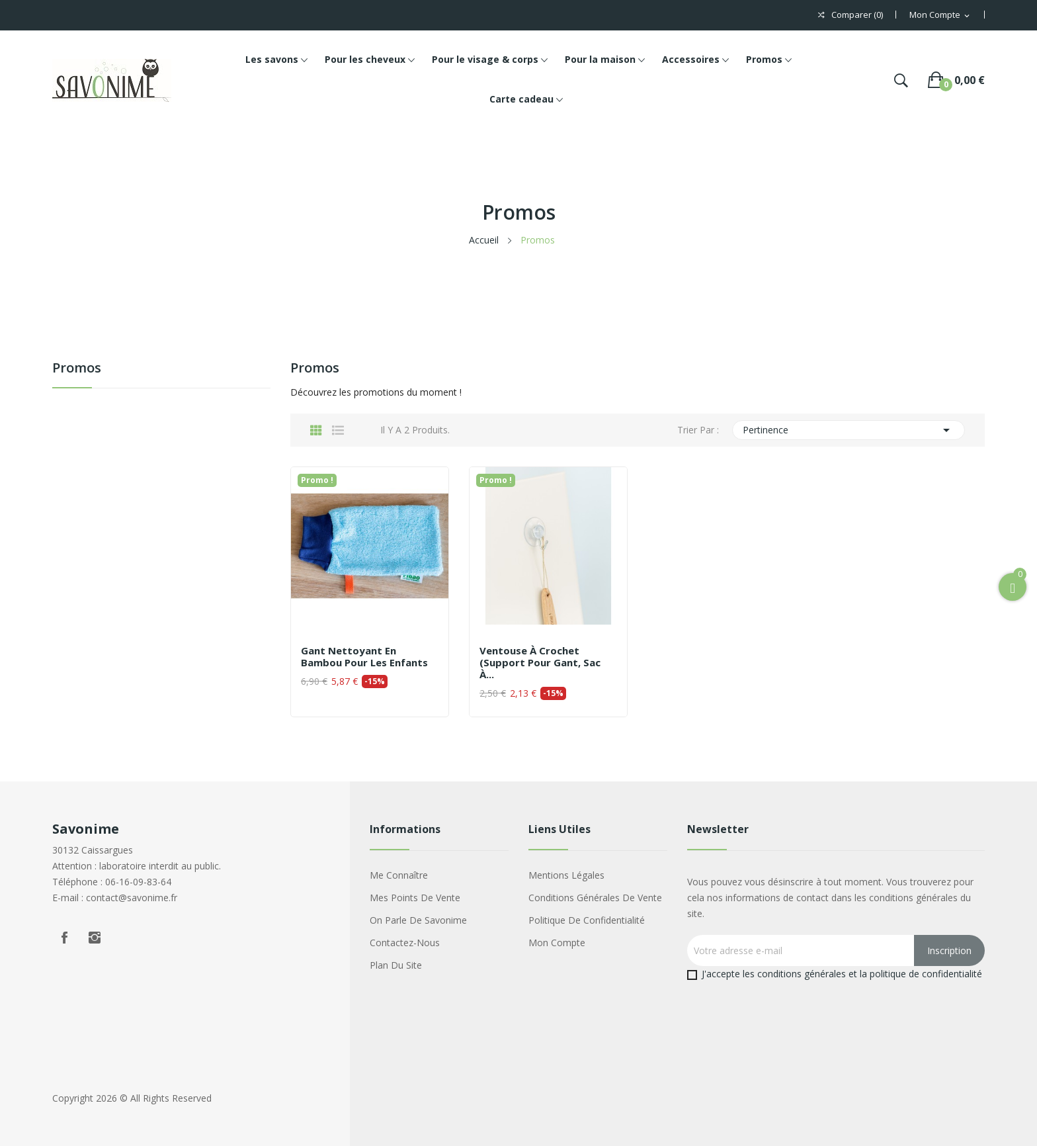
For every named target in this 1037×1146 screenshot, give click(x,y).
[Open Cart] (1012, 587)
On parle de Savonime (418, 920)
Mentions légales (566, 875)
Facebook (64, 937)
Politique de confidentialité (586, 920)
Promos (76, 368)
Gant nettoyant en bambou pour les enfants (364, 656)
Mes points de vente (415, 897)
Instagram (94, 937)
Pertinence (849, 430)
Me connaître (399, 875)
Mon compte (556, 942)
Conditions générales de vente (595, 897)
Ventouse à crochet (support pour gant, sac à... (540, 662)
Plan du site (396, 965)
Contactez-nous (405, 942)
